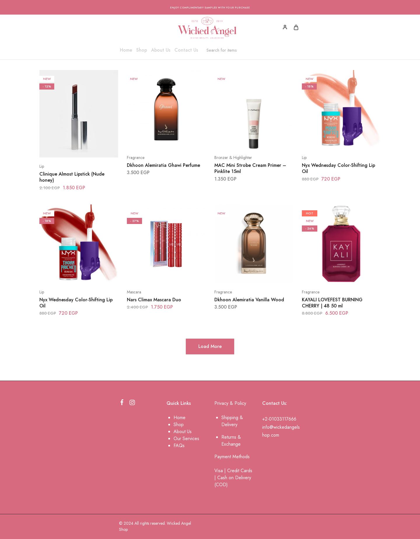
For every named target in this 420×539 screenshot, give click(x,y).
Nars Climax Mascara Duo (154, 299)
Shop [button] (141, 50)
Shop (179, 424)
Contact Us (186, 50)
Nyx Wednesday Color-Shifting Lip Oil (338, 168)
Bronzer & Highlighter (233, 157)
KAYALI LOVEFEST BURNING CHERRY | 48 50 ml (332, 302)
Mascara (134, 292)
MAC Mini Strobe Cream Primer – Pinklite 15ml (250, 168)
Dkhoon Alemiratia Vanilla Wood (249, 299)
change (233, 444)
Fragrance (135, 157)
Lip (41, 166)
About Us (160, 50)
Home (126, 50)
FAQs (179, 445)
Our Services (186, 438)
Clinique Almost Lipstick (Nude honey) (71, 177)
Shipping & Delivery (232, 421)
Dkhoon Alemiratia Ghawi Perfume (163, 165)
